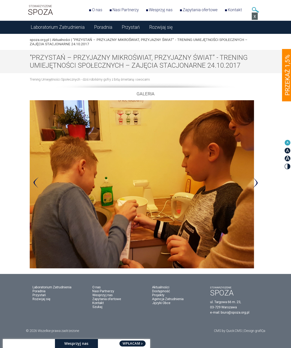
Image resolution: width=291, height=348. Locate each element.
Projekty (158, 295)
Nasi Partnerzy (126, 9)
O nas (97, 9)
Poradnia (103, 27)
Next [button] (255, 182)
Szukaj (255, 9)
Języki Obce (161, 303)
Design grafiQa (254, 331)
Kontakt (235, 9)
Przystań (131, 27)
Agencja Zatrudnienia (168, 299)
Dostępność (161, 291)
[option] (145, 184)
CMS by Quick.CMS (228, 331)
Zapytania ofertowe (200, 9)
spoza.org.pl (39, 40)
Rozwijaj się (161, 27)
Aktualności (61, 40)
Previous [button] (36, 182)
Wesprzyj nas (161, 9)
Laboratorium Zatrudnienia (58, 27)
